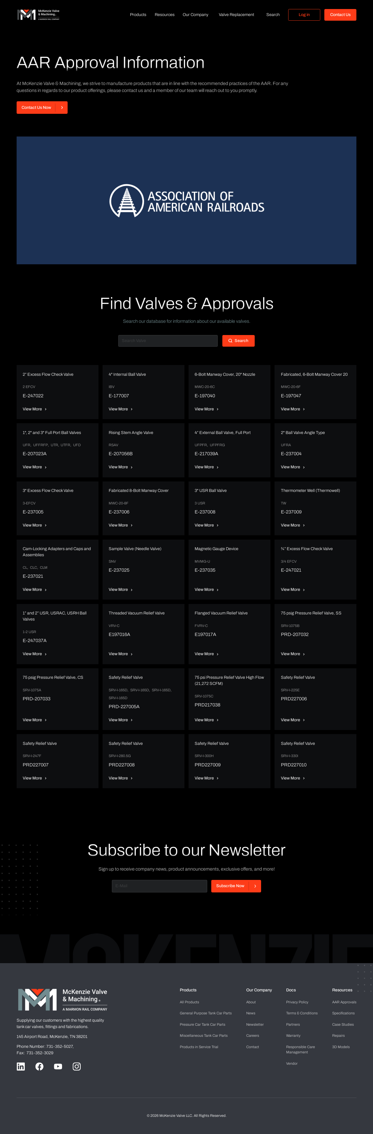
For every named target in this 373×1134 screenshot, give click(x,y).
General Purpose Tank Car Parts (206, 1013)
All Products (189, 1002)
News (250, 1013)
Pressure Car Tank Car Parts (202, 1025)
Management (300, 1049)
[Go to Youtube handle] (58, 1066)
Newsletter (255, 1025)
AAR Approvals (344, 1002)
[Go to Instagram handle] (77, 1066)
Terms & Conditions (302, 1013)
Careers (252, 1036)
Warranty (293, 1036)
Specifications (343, 1013)
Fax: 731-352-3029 (35, 1053)
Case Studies (343, 1025)
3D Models (341, 1047)
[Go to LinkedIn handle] (21, 1066)
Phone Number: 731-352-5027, (46, 1046)
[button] (138, 15)
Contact (252, 1047)
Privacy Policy (297, 1002)
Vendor (292, 1064)
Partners (293, 1025)
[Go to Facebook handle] (39, 1066)
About (251, 1002)
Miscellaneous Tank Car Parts (204, 1036)
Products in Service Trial (199, 1047)
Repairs (338, 1036)
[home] (38, 15)
